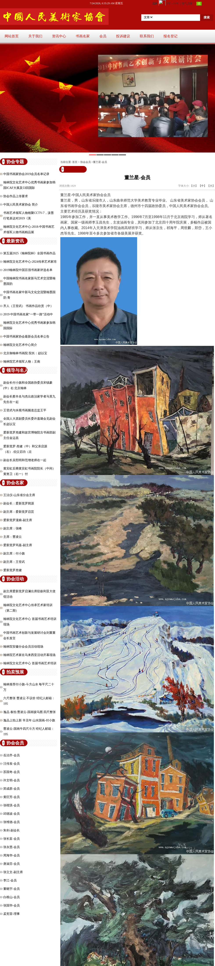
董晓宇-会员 (11, 888)
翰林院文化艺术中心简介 (20, 345)
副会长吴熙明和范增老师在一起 (24, 460)
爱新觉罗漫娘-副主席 (17, 520)
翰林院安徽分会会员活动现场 (23, 646)
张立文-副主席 (13, 872)
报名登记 (170, 36)
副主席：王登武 (14, 561)
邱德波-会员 (11, 813)
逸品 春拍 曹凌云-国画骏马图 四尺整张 (29, 712)
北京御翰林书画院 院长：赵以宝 (25, 353)
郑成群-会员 (11, 788)
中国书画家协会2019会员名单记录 (26, 174)
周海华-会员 (11, 855)
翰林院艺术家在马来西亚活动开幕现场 (29, 655)
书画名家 (83, 36)
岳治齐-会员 (11, 755)
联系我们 (147, 36)
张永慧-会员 (11, 847)
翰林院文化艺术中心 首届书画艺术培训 (29, 663)
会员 (102, 36)
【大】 (211, 185)
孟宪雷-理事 (11, 913)
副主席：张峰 (12, 528)
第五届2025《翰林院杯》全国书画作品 (29, 253)
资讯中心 (59, 36)
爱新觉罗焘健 (12, 570)
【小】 (194, 185)
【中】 (202, 185)
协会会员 (85, 162)
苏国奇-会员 (11, 772)
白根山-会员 (11, 897)
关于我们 (35, 36)
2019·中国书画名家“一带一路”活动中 (28, 314)
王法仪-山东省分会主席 (19, 495)
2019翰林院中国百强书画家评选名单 (27, 270)
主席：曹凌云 (12, 536)
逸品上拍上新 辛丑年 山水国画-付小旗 (29, 720)
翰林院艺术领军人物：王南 (21, 361)
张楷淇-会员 (11, 805)
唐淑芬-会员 (11, 863)
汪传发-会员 (11, 763)
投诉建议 (123, 36)
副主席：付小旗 (14, 553)
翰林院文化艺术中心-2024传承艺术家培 (30, 261)
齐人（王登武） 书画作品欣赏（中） (28, 306)
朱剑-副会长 (11, 830)
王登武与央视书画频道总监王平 (24, 410)
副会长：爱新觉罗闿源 (18, 503)
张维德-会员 (11, 822)
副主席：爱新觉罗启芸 (18, 511)
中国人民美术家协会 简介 (20, 204)
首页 (74, 162)
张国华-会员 (11, 905)
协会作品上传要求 (15, 196)
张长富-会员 (11, 838)
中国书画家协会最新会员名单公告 (26, 336)
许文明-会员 (11, 780)
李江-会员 (10, 880)
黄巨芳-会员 (11, 797)
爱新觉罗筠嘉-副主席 (17, 545)
